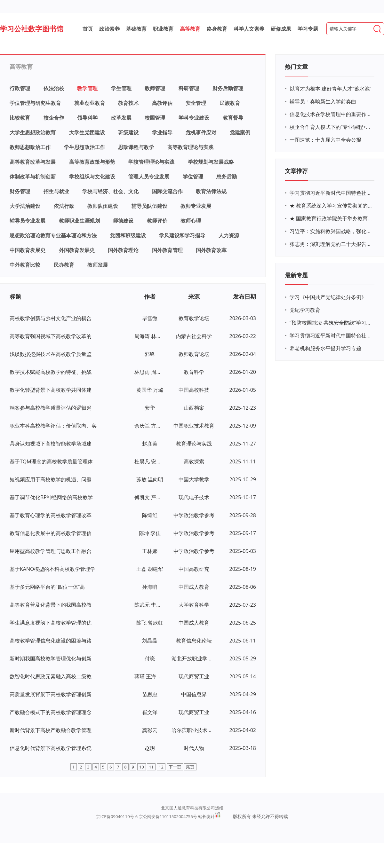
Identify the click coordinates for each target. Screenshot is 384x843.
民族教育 (230, 102)
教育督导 (233, 117)
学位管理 (193, 176)
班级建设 (128, 132)
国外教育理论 (123, 250)
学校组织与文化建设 (92, 176)
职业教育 (163, 28)
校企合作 (54, 117)
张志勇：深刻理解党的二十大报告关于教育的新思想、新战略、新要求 (331, 244)
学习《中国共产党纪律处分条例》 (328, 297)
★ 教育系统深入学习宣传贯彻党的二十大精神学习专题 (331, 205)
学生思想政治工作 (84, 147)
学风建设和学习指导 (182, 235)
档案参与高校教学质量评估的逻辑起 (51, 407)
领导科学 (87, 117)
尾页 (190, 767)
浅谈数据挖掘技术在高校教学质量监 (51, 354)
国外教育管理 (167, 250)
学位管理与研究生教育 (35, 102)
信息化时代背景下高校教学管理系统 (51, 748)
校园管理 (155, 117)
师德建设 (123, 220)
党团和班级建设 (128, 235)
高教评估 (162, 102)
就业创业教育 (89, 102)
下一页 (175, 767)
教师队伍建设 (102, 205)
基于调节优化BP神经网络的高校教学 (51, 497)
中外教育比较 (25, 264)
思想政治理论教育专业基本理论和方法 (53, 235)
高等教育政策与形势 (92, 161)
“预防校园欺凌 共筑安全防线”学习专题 (331, 322)
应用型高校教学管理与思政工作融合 (51, 551)
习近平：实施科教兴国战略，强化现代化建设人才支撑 (331, 231)
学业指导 (162, 132)
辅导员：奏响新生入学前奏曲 (323, 101)
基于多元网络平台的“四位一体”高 (47, 586)
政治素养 (109, 28)
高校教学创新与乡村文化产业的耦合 (51, 318)
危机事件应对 (201, 132)
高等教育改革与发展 (33, 161)
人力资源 (229, 235)
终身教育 (217, 28)
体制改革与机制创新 (33, 176)
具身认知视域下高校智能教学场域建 (51, 443)
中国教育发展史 (27, 250)
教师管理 (155, 88)
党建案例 (240, 132)
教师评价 (157, 220)
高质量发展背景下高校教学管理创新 (51, 694)
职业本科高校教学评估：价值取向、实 (53, 425)
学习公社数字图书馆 (31, 28)
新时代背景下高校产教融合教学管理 (51, 730)
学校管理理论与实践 (151, 161)
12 (161, 767)
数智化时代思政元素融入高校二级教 (51, 676)
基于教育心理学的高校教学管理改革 (51, 515)
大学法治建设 (25, 205)
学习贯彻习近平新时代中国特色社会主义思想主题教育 (331, 335)
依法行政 (64, 205)
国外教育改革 (211, 250)
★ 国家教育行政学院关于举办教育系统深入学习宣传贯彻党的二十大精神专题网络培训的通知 (331, 218)
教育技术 (128, 102)
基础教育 (136, 28)
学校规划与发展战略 (211, 161)
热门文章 (296, 66)
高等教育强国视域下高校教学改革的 (51, 336)
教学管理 (87, 88)
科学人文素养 (249, 28)
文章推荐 (296, 171)
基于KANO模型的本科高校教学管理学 (52, 568)
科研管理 (189, 88)
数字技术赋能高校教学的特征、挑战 (51, 371)
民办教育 (64, 264)
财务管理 (20, 191)
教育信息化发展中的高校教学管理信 (51, 533)
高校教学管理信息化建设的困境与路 (51, 640)
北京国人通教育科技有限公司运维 (192, 808)
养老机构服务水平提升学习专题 (325, 348)
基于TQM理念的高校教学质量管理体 (51, 461)
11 (151, 767)
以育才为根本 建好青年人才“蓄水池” (330, 88)
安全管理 (196, 102)
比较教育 (20, 117)
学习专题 (308, 28)
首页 (88, 28)
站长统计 (206, 816)
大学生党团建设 (87, 132)
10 (141, 767)
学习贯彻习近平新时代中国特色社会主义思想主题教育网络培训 (331, 192)
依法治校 (54, 88)
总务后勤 (226, 176)
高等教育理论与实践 (190, 147)
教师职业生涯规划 (79, 220)
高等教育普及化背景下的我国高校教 (51, 604)
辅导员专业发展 (27, 220)
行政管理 (20, 88)
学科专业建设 (194, 117)
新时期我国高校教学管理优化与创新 (51, 658)
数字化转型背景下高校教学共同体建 (51, 389)
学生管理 (121, 88)
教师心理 (190, 220)
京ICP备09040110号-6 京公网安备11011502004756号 (146, 816)
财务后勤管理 (227, 88)
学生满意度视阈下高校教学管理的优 (51, 622)
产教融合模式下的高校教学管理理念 (51, 712)
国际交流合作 (167, 191)
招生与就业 (56, 191)
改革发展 (121, 117)
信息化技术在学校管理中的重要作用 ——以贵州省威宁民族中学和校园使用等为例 (331, 114)
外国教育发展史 (77, 250)
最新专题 (296, 275)
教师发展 (97, 264)
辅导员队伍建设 (149, 205)
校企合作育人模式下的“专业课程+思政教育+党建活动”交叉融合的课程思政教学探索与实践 (331, 126)
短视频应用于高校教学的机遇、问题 (51, 479)
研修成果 (281, 28)
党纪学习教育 (305, 309)
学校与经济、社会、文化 (110, 191)
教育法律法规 (211, 191)
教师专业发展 (195, 205)
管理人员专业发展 (148, 176)
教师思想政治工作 (30, 147)
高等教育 (190, 28)
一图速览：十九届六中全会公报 (325, 139)
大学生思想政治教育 (33, 132)
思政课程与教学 (136, 147)
